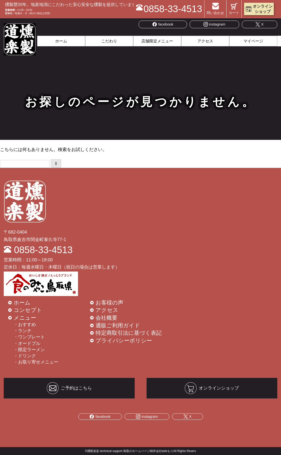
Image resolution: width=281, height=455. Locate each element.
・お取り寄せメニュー (36, 362)
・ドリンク (25, 355)
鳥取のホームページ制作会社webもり (148, 451)
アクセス (205, 41)
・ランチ (22, 330)
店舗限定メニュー (157, 41)
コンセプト (28, 310)
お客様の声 (109, 303)
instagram (215, 24)
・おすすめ (25, 324)
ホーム (61, 41)
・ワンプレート (29, 336)
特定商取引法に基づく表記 (129, 333)
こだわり (109, 41)
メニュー (25, 318)
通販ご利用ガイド (118, 325)
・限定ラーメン (29, 349)
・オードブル (27, 343)
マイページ (253, 41)
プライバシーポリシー (124, 340)
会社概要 (106, 318)
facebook (162, 24)
